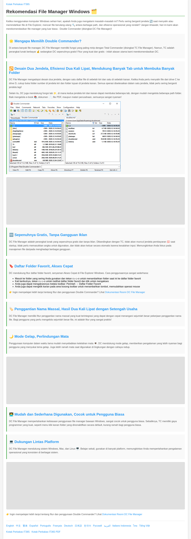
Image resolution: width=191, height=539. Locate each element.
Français (58, 525)
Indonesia (126, 525)
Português (46, 525)
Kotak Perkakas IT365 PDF (46, 532)
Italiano (116, 525)
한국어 (88, 525)
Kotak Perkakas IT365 (18, 4)
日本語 (78, 525)
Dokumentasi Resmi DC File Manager (125, 292)
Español (34, 525)
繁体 (25, 525)
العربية (107, 525)
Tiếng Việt (144, 525)
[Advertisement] (95, 201)
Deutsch (68, 525)
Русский (98, 525)
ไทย (135, 525)
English (10, 525)
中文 (18, 525)
